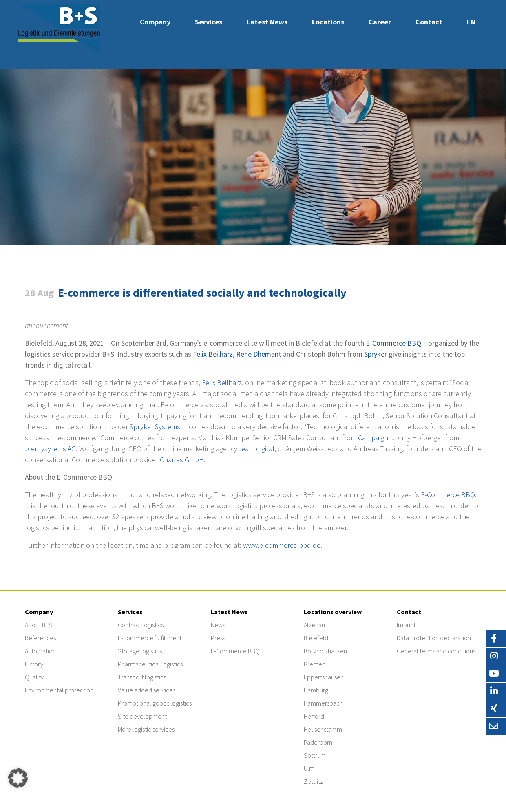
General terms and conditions (436, 651)
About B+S (38, 625)
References (40, 638)
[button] (18, 778)
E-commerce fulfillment (149, 638)
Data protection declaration (434, 638)
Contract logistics (141, 625)
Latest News (267, 21)
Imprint (406, 625)
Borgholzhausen (325, 651)
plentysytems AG (50, 448)
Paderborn (318, 742)
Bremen (314, 664)
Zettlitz (313, 781)
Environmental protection (59, 690)
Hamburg (316, 690)
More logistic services (146, 729)
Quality (34, 677)
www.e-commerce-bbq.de (281, 545)
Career (380, 21)
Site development (142, 716)
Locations (328, 21)
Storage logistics (140, 651)
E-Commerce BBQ (393, 343)
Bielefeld (316, 638)
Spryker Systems (155, 426)
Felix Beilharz (213, 354)
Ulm (309, 768)
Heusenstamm (323, 729)
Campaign (373, 437)
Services (208, 21)
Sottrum (315, 755)
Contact (428, 21)
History (34, 664)
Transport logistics (142, 677)
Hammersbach (323, 703)
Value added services (146, 690)
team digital (256, 448)
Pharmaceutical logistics (150, 664)
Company (155, 21)
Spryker (375, 354)
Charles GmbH (182, 459)
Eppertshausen (324, 677)
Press (218, 638)
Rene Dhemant (258, 354)
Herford (314, 716)
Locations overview (333, 612)
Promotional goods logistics (155, 703)
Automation (40, 651)
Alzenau (314, 625)
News (218, 625)
